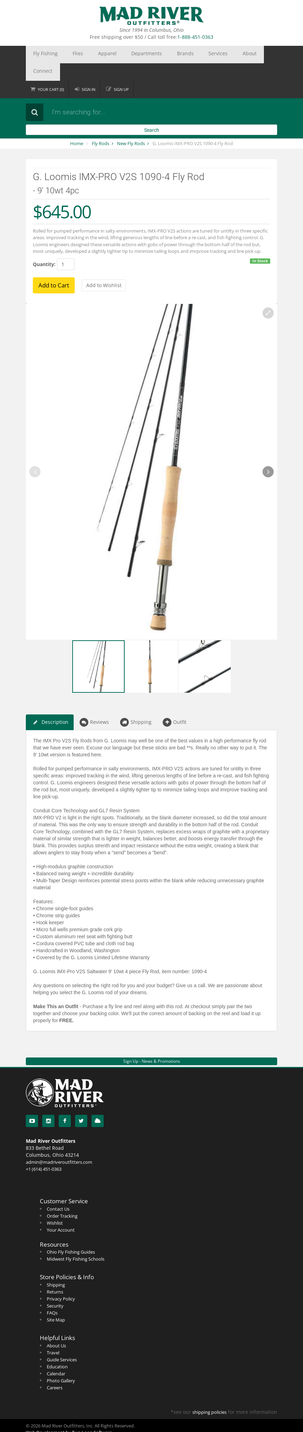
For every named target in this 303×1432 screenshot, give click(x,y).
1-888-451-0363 (195, 37)
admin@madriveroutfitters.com (59, 1144)
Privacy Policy (61, 1281)
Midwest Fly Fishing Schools (75, 1241)
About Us (56, 1328)
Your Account (61, 1212)
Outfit (174, 704)
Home (76, 126)
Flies (64, 54)
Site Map (56, 1302)
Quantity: (44, 246)
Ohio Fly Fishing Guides (71, 1234)
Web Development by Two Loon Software (69, 1415)
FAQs (52, 1295)
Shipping (136, 704)
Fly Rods (100, 126)
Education (57, 1349)
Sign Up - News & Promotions (151, 1044)
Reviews (94, 704)
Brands (145, 54)
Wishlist (55, 1205)
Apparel (85, 54)
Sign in (88, 71)
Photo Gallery (61, 1363)
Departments (116, 54)
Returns (55, 1274)
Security (55, 1288)
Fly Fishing (41, 54)
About (192, 54)
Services (169, 54)
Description (49, 704)
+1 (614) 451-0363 (43, 1151)
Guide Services (62, 1342)
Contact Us (58, 1191)
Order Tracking (62, 1198)
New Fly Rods (131, 126)
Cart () (51, 71)
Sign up (121, 71)
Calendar (56, 1356)
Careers (54, 1370)
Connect (216, 54)
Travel (53, 1335)
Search (151, 112)
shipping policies (209, 1394)
